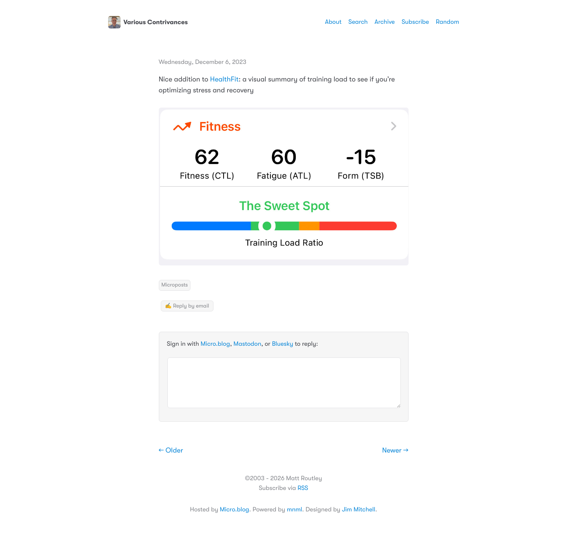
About (333, 21)
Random (447, 21)
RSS (302, 488)
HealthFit (224, 79)
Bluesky (282, 343)
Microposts (175, 285)
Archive (385, 21)
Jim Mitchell (358, 509)
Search (358, 21)
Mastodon (247, 343)
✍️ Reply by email (187, 306)
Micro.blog (215, 343)
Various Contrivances (148, 22)
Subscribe (415, 21)
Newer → (395, 450)
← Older (171, 450)
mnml (294, 509)
